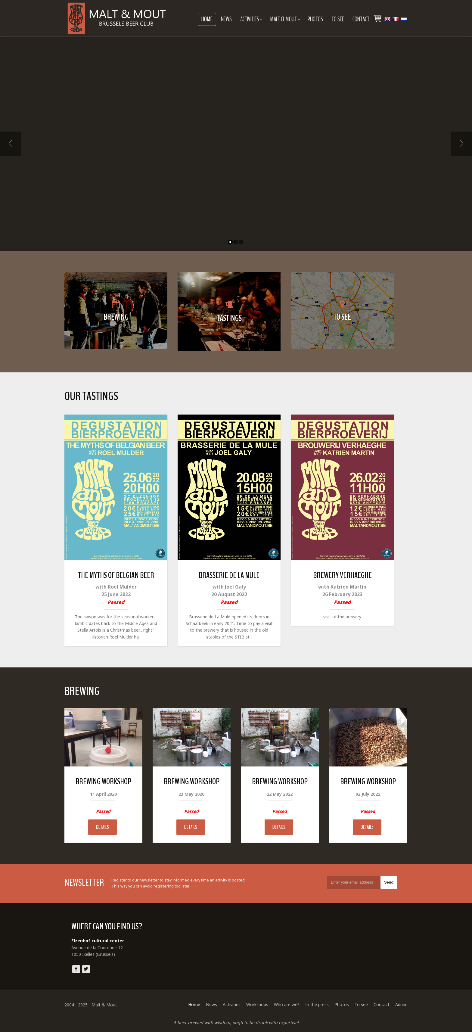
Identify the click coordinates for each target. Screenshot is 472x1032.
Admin (401, 1004)
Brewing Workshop (103, 781)
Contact (360, 19)
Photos (315, 19)
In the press (317, 1004)
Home (207, 19)
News (226, 19)
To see (337, 19)
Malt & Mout (285, 19)
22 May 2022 (280, 794)
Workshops (257, 1004)
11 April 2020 (103, 794)
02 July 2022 (368, 794)
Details (102, 827)
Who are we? (287, 1004)
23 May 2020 (191, 794)
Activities (251, 19)
